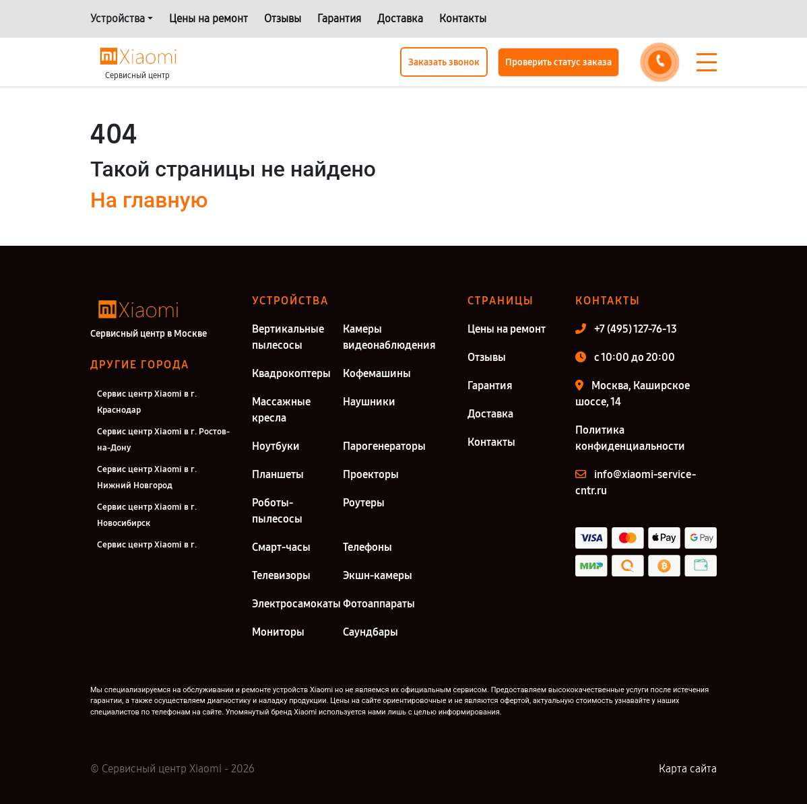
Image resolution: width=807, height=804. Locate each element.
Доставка (400, 18)
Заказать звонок (444, 62)
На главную (148, 200)
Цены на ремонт (208, 18)
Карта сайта (688, 768)
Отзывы (282, 18)
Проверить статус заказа (558, 62)
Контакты (462, 18)
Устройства (117, 18)
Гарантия (339, 18)
